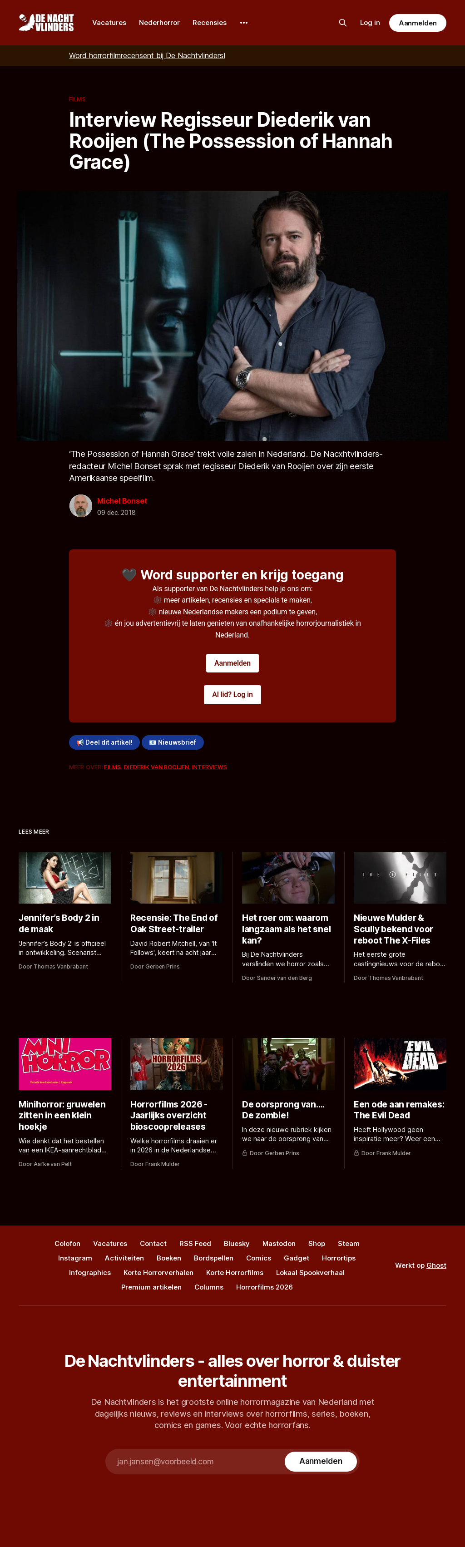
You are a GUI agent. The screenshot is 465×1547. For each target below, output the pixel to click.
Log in (370, 22)
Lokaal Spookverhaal (310, 1272)
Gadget (296, 1258)
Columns (208, 1287)
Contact (153, 1243)
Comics (258, 1258)
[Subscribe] (321, 1462)
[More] (244, 22)
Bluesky (237, 1243)
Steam (349, 1243)
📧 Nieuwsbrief (172, 742)
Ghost (436, 1265)
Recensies (210, 22)
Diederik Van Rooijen (156, 767)
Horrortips (339, 1258)
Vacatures (109, 22)
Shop (316, 1243)
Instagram (75, 1258)
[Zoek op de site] (343, 22)
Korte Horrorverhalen (158, 1272)
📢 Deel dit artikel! (104, 742)
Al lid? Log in (232, 694)
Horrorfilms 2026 (264, 1287)
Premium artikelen (151, 1287)
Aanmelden (418, 23)
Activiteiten (124, 1258)
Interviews (209, 767)
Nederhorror (159, 22)
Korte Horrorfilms (234, 1272)
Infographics (90, 1272)
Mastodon (279, 1243)
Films (77, 99)
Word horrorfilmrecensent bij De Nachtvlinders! (147, 55)
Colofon (67, 1243)
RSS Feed (195, 1243)
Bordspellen (213, 1258)
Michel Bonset (122, 500)
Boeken (169, 1258)
